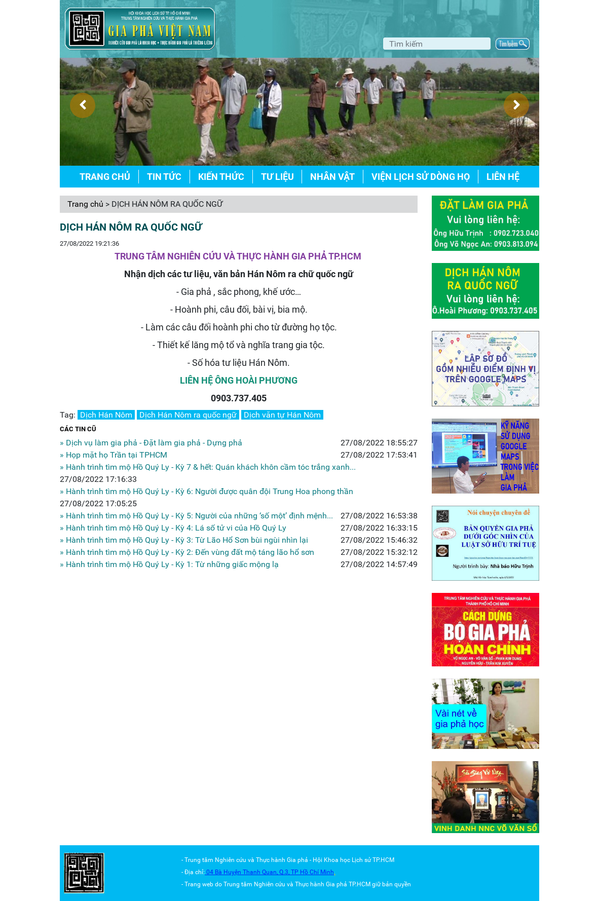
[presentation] (82, 105)
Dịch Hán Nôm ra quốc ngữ (188, 415)
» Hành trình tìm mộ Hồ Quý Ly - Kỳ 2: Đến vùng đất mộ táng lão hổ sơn (187, 552)
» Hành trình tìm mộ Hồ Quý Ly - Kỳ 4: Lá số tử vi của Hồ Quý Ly (173, 528)
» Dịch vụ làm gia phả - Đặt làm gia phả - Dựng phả (151, 442)
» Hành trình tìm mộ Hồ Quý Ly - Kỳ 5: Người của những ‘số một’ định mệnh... (196, 515)
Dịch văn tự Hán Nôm (282, 415)
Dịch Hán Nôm (106, 415)
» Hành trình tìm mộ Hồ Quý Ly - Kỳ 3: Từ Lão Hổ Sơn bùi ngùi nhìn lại (184, 540)
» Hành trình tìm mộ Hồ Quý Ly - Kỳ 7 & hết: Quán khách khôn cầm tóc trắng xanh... (208, 467)
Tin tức (164, 176)
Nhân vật (332, 176)
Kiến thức (221, 176)
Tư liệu (277, 176)
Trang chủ (105, 176)
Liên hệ (502, 176)
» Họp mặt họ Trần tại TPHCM (113, 455)
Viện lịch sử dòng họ (420, 176)
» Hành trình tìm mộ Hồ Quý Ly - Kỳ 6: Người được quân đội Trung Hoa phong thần (206, 491)
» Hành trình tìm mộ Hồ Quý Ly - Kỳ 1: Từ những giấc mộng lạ (169, 564)
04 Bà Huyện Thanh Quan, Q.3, (248, 872)
